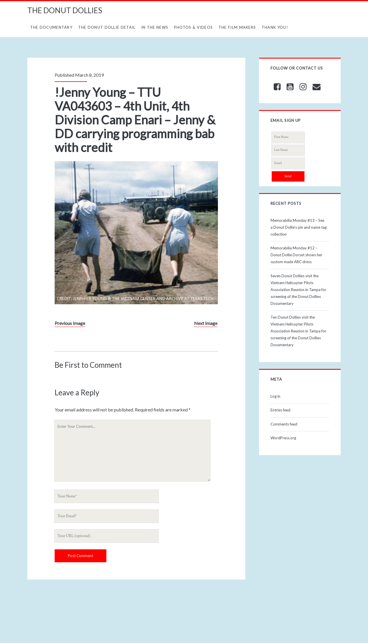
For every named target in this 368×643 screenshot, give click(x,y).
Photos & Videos (193, 27)
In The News (154, 27)
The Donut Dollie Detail (107, 27)
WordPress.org (283, 438)
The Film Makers (237, 27)
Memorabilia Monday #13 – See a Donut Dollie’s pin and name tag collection (299, 227)
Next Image (205, 323)
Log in (275, 396)
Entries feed (280, 410)
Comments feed (284, 424)
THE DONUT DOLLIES (64, 10)
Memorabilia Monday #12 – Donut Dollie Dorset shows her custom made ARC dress (296, 255)
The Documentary (51, 27)
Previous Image (70, 323)
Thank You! (275, 27)
